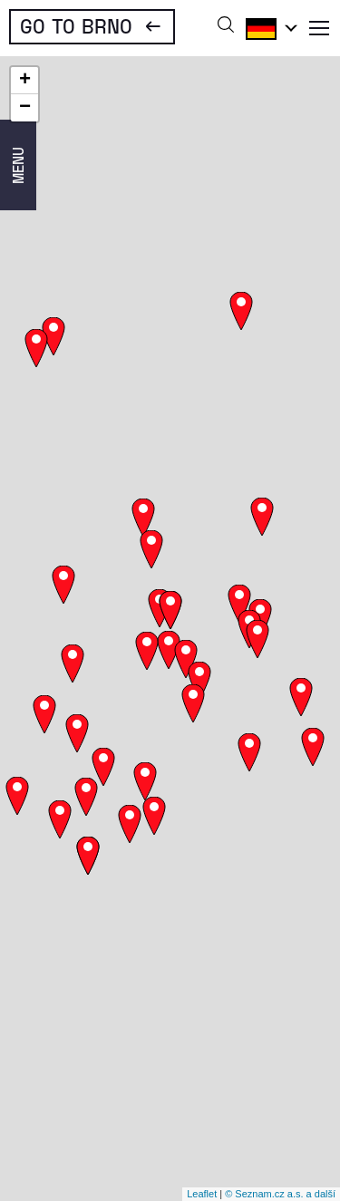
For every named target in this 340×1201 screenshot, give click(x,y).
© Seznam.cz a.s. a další (280, 1193)
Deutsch (268, 28)
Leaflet (202, 1193)
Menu (17, 165)
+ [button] (25, 80)
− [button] (25, 107)
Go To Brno (76, 25)
